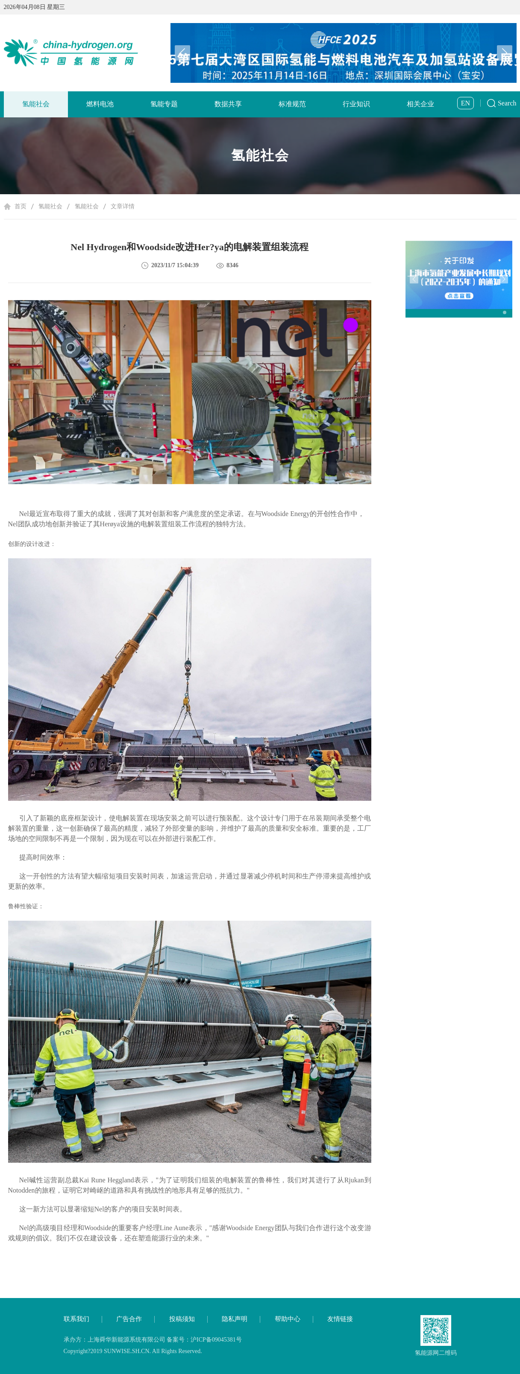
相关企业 (420, 104)
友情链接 (340, 1319)
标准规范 (292, 104)
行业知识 (356, 104)
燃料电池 (100, 104)
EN (465, 103)
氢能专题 (164, 104)
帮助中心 (287, 1319)
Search (507, 103)
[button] (504, 53)
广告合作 (129, 1319)
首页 (20, 206)
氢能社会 (36, 104)
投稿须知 (182, 1319)
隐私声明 (234, 1319)
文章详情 (123, 206)
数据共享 (228, 104)
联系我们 (76, 1319)
